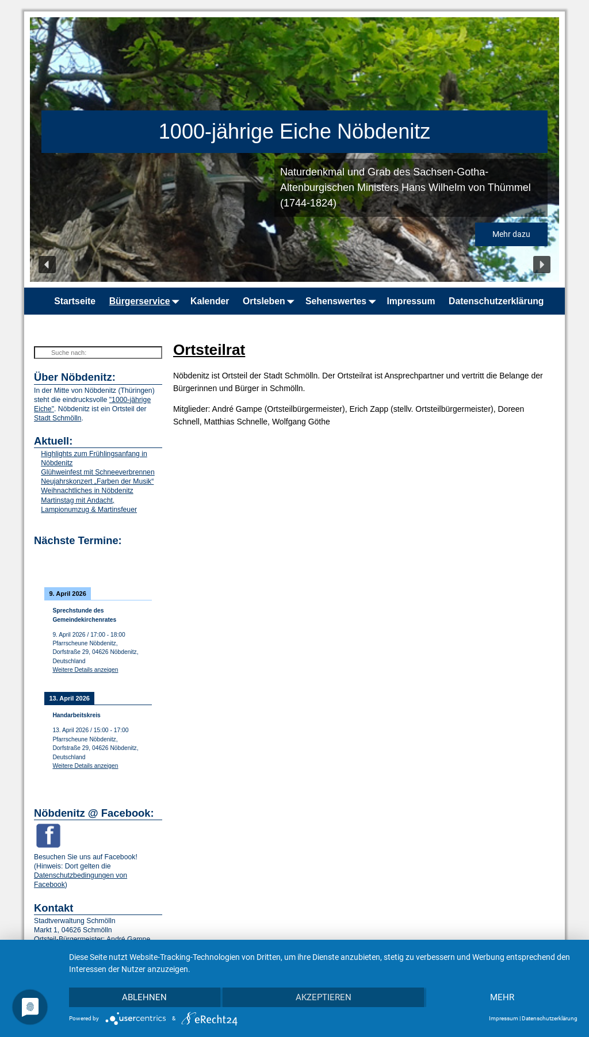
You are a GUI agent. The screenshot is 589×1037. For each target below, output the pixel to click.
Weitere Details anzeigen (85, 670)
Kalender (209, 301)
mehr (502, 997)
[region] (294, 149)
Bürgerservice (146, 301)
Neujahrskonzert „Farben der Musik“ (97, 481)
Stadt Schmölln (57, 418)
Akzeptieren (323, 997)
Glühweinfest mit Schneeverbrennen (97, 472)
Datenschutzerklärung (496, 301)
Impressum (411, 301)
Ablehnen (144, 997)
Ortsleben (271, 301)
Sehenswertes (342, 301)
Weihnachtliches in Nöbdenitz (87, 491)
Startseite (74, 301)
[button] (47, 264)
